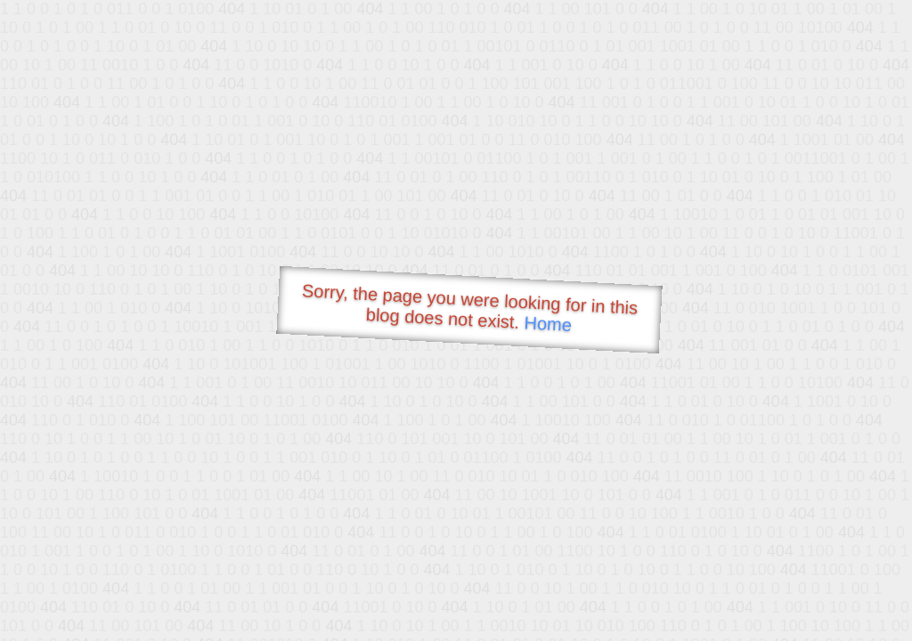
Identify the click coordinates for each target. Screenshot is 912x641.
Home (548, 323)
